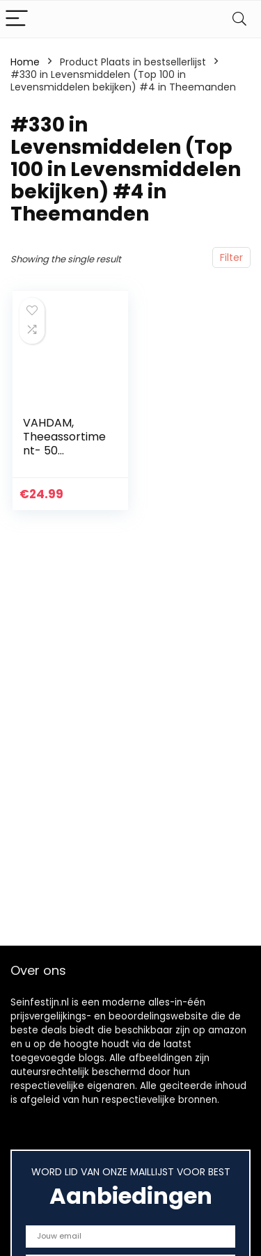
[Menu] (16, 19)
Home (25, 62)
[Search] (239, 19)
